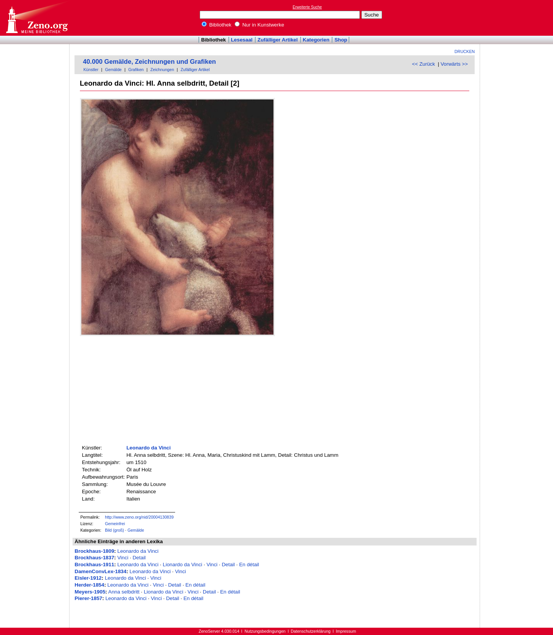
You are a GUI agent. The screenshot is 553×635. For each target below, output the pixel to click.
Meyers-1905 (90, 592)
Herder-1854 (89, 585)
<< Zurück (423, 64)
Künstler (90, 69)
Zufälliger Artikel (278, 40)
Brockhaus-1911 (94, 564)
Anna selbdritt (124, 592)
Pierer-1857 (88, 598)
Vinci (122, 557)
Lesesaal (241, 40)
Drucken (465, 51)
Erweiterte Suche (307, 7)
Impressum (346, 631)
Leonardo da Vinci (148, 448)
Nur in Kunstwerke (259, 25)
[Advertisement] (517, 17)
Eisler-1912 (88, 578)
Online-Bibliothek (36, 18)
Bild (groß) (114, 530)
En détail (249, 564)
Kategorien (316, 40)
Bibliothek (217, 25)
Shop (340, 40)
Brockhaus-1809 (94, 551)
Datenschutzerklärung (311, 631)
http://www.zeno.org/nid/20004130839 (139, 517)
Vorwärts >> (454, 64)
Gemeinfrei (115, 523)
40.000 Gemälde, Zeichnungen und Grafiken (149, 61)
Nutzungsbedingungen (265, 631)
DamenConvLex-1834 (100, 571)
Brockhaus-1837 (94, 557)
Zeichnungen (162, 69)
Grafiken (136, 69)
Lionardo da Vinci (182, 564)
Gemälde (113, 69)
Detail (139, 557)
